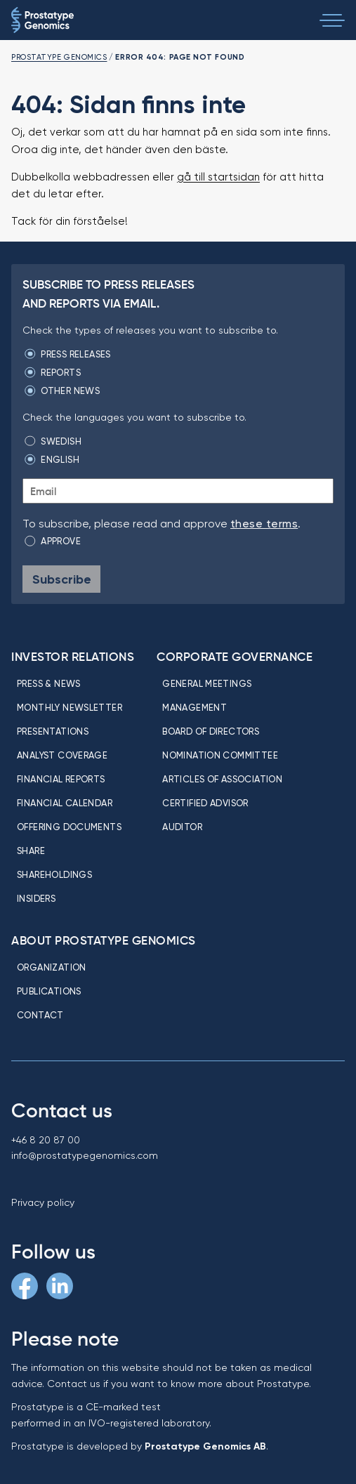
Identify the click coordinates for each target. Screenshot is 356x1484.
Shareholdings (54, 874)
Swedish (61, 441)
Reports (61, 372)
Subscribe (61, 579)
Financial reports (61, 778)
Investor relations (72, 657)
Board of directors (210, 731)
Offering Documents (69, 826)
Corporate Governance (234, 657)
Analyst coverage (62, 755)
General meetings (206, 683)
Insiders (36, 898)
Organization (51, 967)
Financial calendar (64, 802)
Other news (70, 390)
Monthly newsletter (69, 707)
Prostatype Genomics (59, 57)
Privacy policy (42, 1202)
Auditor (182, 826)
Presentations (52, 731)
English (60, 459)
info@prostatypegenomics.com (84, 1155)
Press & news (49, 683)
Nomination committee (220, 755)
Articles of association (222, 778)
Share (31, 850)
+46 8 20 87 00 (45, 1139)
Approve (61, 540)
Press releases (75, 354)
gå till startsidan (218, 177)
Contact (40, 1014)
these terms (264, 523)
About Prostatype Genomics (103, 940)
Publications (49, 991)
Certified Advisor (205, 802)
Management (194, 707)
